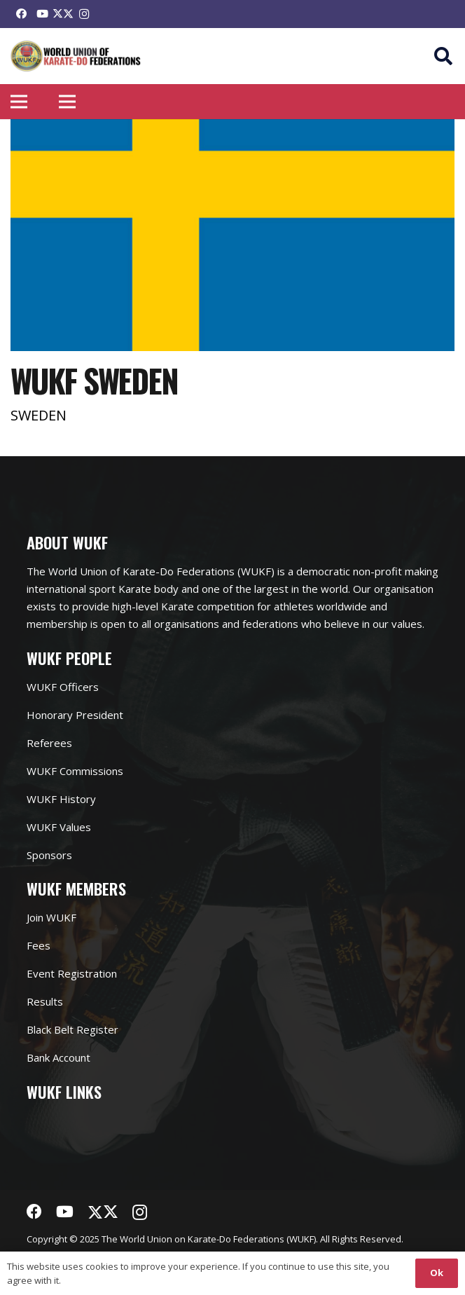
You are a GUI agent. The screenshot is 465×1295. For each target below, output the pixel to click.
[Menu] (19, 101)
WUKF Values (59, 827)
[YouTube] (42, 14)
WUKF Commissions (75, 771)
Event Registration (72, 973)
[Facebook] (21, 14)
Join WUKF (51, 917)
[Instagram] (84, 14)
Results (45, 1001)
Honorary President (75, 715)
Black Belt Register (72, 1029)
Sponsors (49, 855)
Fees (38, 945)
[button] (444, 56)
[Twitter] (63, 14)
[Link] (76, 56)
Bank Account (58, 1057)
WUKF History (61, 799)
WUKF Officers (63, 687)
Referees (49, 743)
